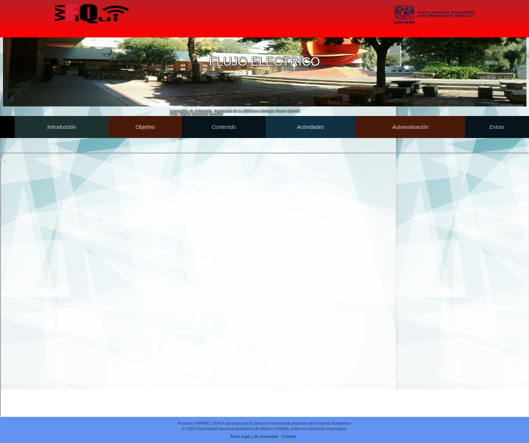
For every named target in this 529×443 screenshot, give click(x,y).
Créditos (288, 436)
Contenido (224, 127)
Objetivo (145, 127)
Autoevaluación (410, 127)
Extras (497, 127)
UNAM (435, 22)
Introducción (61, 127)
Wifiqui (91, 15)
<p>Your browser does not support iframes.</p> (264, 285)
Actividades (311, 127)
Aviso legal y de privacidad (254, 436)
